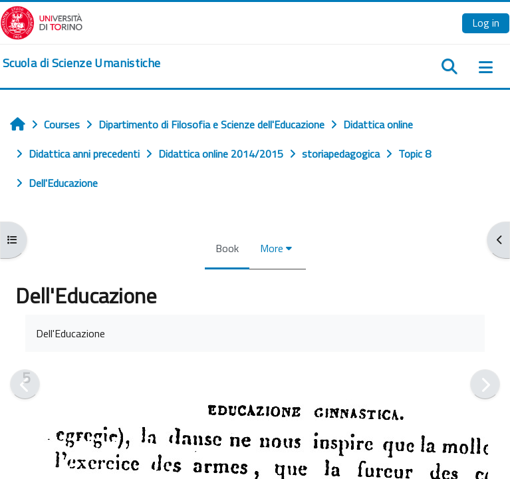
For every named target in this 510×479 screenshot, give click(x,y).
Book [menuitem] (227, 248)
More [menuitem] (271, 248)
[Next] (485, 384)
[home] (81, 63)
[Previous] (25, 384)
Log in (485, 23)
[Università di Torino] (41, 21)
